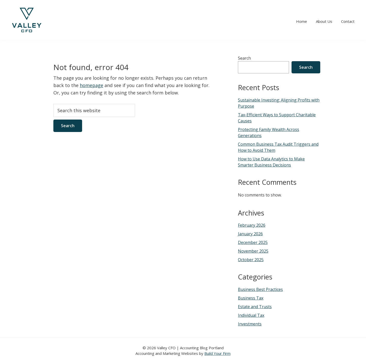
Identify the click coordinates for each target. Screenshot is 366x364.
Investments (250, 324)
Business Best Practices (260, 289)
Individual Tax (251, 315)
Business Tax (250, 298)
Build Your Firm (217, 353)
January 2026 (250, 234)
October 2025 (251, 259)
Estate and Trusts (255, 306)
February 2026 (251, 225)
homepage (91, 85)
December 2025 (253, 242)
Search (244, 58)
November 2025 (253, 251)
